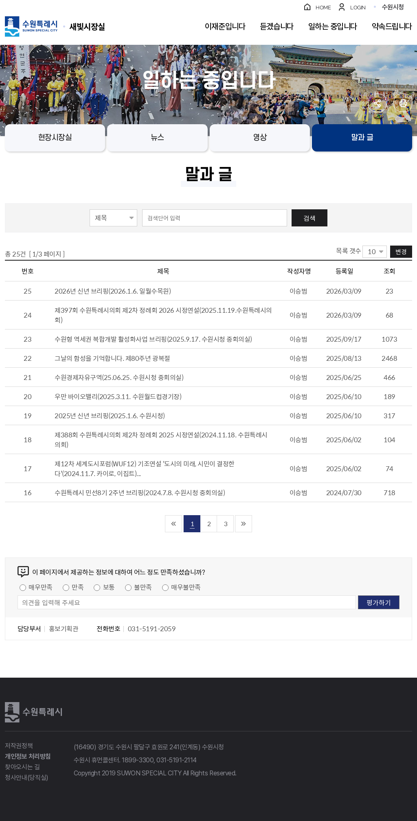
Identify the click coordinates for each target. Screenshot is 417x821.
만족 (77, 587)
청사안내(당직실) (26, 777)
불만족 (143, 587)
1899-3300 (138, 760)
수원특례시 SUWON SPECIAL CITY (87, 26)
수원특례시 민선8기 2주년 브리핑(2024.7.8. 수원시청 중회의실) (140, 492)
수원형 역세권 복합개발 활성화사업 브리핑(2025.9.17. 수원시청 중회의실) (153, 339)
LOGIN (358, 7)
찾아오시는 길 (22, 767)
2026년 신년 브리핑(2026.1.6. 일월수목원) (113, 291)
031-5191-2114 (176, 760)
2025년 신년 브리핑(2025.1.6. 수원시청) (110, 415)
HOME (323, 7)
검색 (309, 218)
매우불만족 (186, 587)
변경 (401, 251)
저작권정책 (19, 746)
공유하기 (377, 103)
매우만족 (40, 587)
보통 (109, 587)
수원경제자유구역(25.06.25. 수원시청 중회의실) (119, 377)
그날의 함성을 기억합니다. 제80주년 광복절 (112, 358)
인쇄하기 (403, 103)
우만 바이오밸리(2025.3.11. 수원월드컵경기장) (118, 396)
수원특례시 (33, 712)
